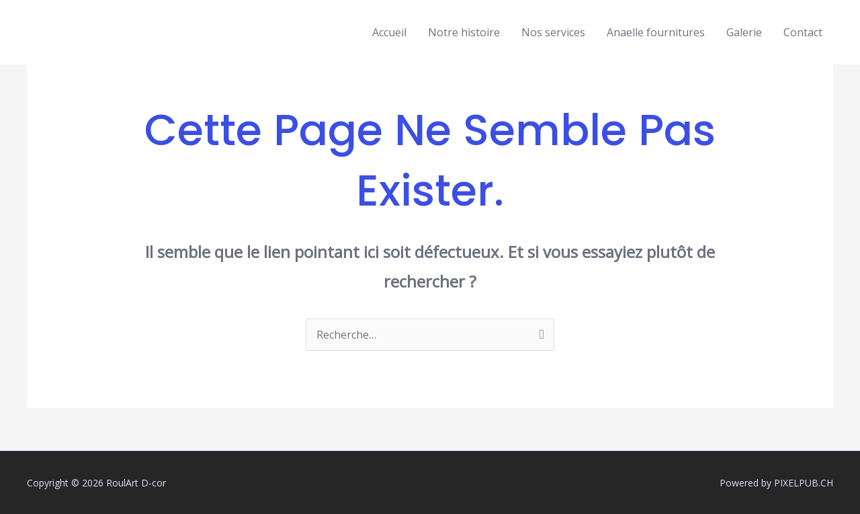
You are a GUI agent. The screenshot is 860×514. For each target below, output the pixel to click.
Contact (802, 32)
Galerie (744, 32)
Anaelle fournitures (656, 32)
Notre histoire (464, 32)
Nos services (553, 32)
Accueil (389, 32)
